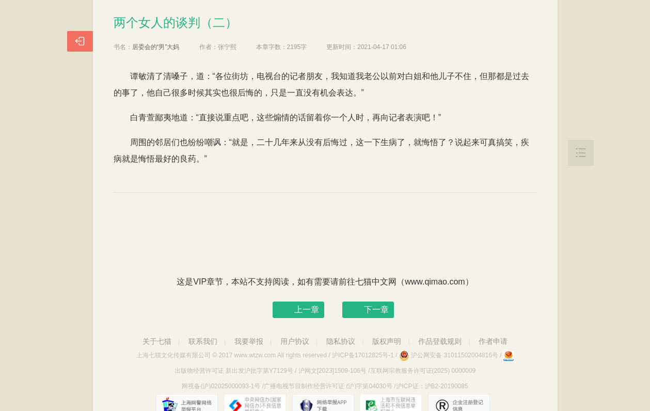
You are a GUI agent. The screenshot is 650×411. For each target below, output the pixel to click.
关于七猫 (156, 341)
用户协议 (294, 341)
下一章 (376, 309)
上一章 (306, 309)
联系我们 (202, 341)
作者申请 (493, 341)
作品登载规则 (440, 341)
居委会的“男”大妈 (156, 47)
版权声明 (386, 341)
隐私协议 (340, 341)
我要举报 (248, 341)
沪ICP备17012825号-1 (363, 355)
